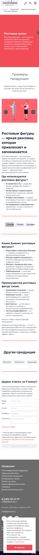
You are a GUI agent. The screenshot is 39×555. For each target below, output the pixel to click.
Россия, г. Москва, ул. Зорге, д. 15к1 (16, 507)
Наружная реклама (28, 9)
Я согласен (19, 548)
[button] (30, 3)
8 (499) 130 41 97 (11, 499)
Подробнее (19, 542)
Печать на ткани (9, 481)
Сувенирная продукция (12, 476)
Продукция (14, 9)
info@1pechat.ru (9, 512)
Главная (5, 9)
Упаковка (6, 487)
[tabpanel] (19, 41)
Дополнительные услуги (12, 490)
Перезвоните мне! (19, 446)
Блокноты (19, 362)
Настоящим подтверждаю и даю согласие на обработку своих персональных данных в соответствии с (19, 437)
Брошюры (32, 362)
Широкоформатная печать (13, 484)
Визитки (7, 362)
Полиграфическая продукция (15, 471)
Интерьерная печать (11, 479)
